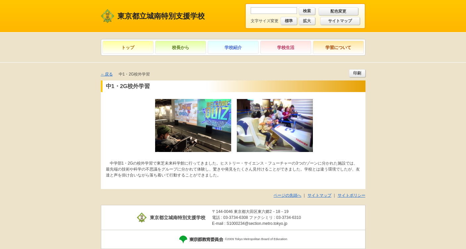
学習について (338, 47)
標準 (289, 21)
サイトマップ (340, 21)
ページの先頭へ (287, 195)
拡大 (307, 21)
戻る (109, 74)
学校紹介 (233, 47)
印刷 (357, 73)
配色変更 (338, 11)
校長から (180, 47)
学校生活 (285, 47)
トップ (127, 47)
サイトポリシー (351, 195)
